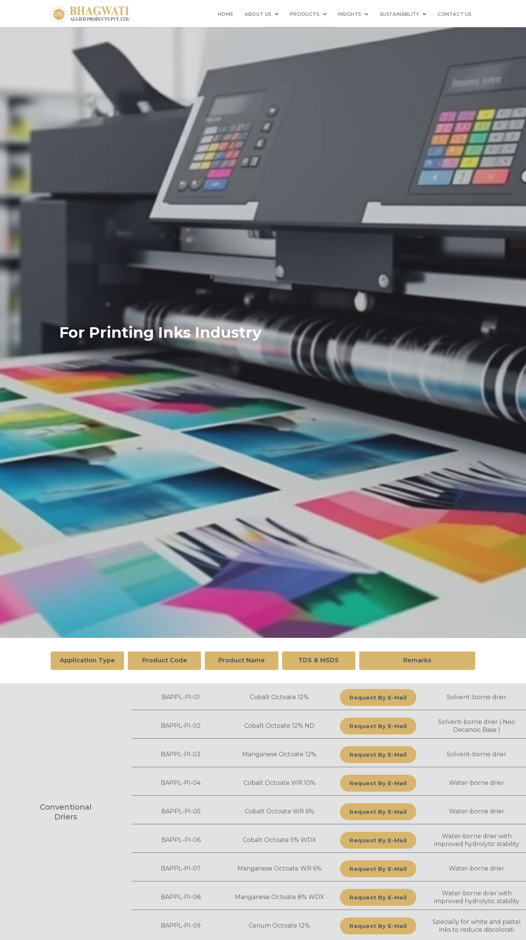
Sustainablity (403, 14)
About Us (261, 14)
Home (225, 14)
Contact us (455, 14)
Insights (353, 14)
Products (308, 14)
